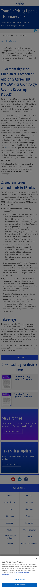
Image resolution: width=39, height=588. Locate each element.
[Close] (36, 560)
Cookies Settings (19, 581)
